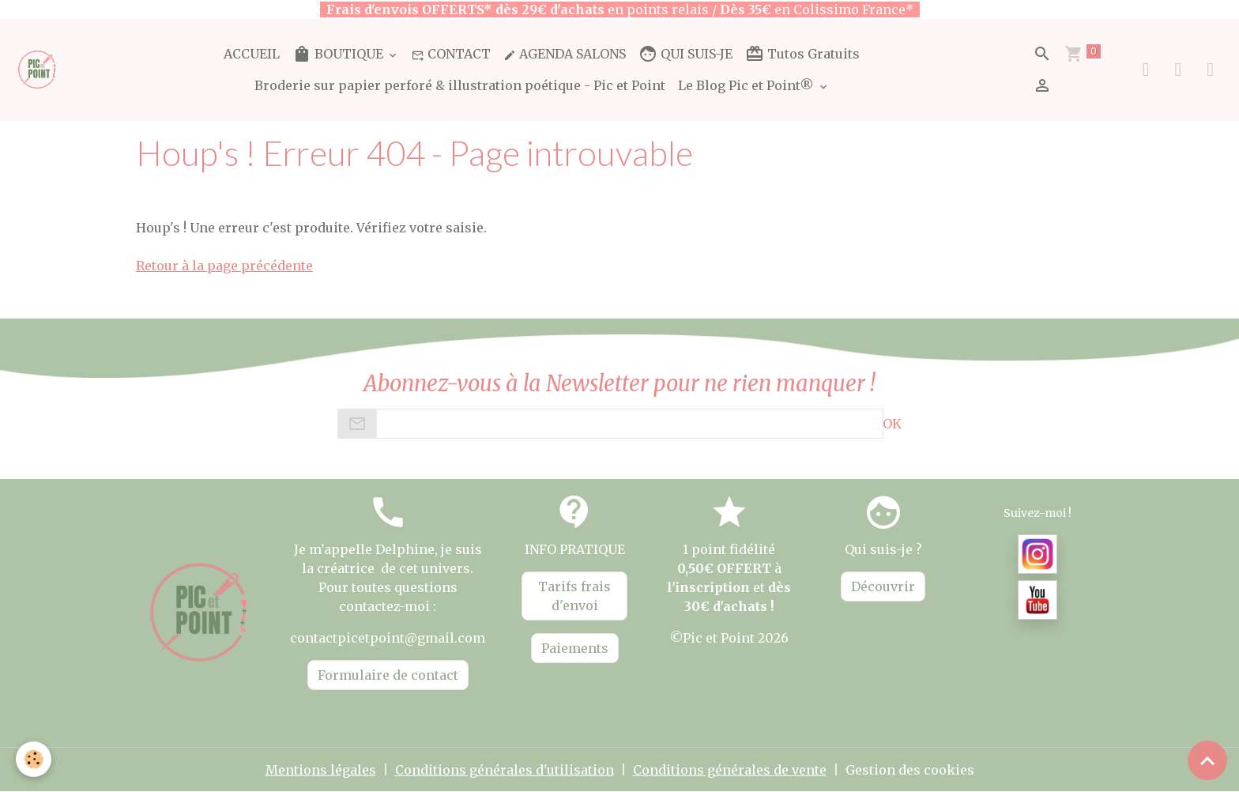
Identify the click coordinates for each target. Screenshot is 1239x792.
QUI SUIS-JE (685, 53)
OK (892, 424)
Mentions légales (321, 770)
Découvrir (883, 586)
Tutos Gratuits (802, 53)
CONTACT (451, 54)
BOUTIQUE (339, 53)
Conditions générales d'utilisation (504, 770)
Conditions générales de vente (730, 770)
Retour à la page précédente (224, 265)
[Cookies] (33, 759)
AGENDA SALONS (564, 54)
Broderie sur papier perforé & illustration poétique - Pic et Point (459, 85)
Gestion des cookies (909, 770)
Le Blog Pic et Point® (747, 85)
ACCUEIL (252, 54)
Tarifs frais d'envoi (574, 596)
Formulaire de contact (388, 675)
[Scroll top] (1207, 760)
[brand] (38, 69)
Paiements (574, 648)
